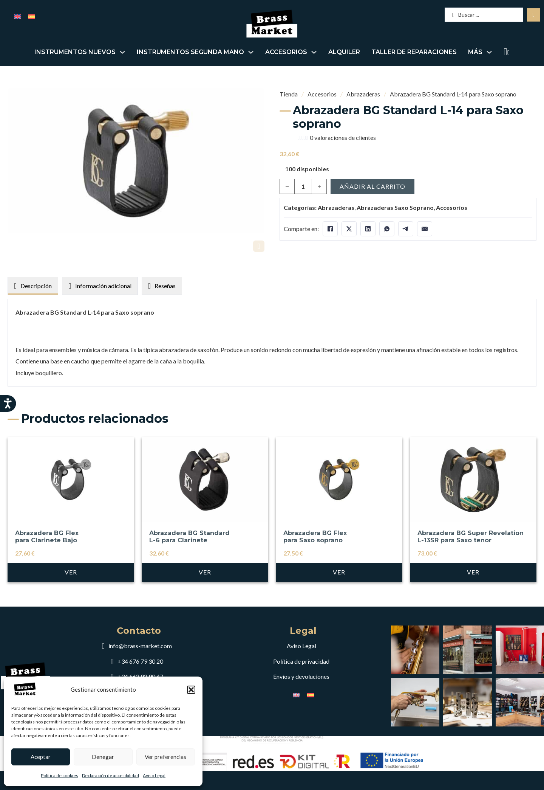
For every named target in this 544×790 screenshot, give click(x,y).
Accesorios (286, 52)
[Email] (424, 228)
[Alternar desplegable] (122, 52)
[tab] (33, 321)
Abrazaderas (363, 94)
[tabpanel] (272, 377)
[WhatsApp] (386, 228)
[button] (191, 690)
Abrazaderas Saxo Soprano (395, 207)
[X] (349, 228)
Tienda (289, 94)
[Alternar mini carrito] (505, 52)
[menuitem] (17, 16)
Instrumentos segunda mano (190, 52)
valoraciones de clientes (343, 138)
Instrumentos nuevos (75, 52)
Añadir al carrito (372, 186)
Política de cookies (59, 775)
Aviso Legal (154, 775)
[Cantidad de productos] (303, 186)
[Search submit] (533, 15)
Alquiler (344, 52)
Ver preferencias (165, 756)
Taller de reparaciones (414, 52)
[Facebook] (330, 228)
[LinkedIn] (368, 228)
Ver (71, 604)
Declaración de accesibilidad (110, 775)
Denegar (103, 756)
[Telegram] (405, 228)
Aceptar (41, 756)
